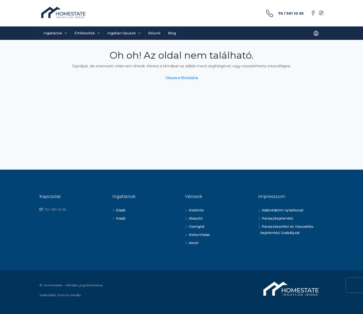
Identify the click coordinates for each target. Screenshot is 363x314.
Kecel (193, 243)
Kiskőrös (196, 210)
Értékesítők (84, 33)
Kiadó (121, 218)
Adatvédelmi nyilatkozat (283, 210)
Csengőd (196, 226)
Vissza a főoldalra (181, 77)
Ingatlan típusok (121, 33)
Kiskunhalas (199, 235)
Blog (172, 33)
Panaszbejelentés (277, 218)
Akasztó (196, 218)
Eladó (121, 210)
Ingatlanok (52, 33)
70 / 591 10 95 (291, 13)
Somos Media (69, 295)
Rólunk (154, 33)
